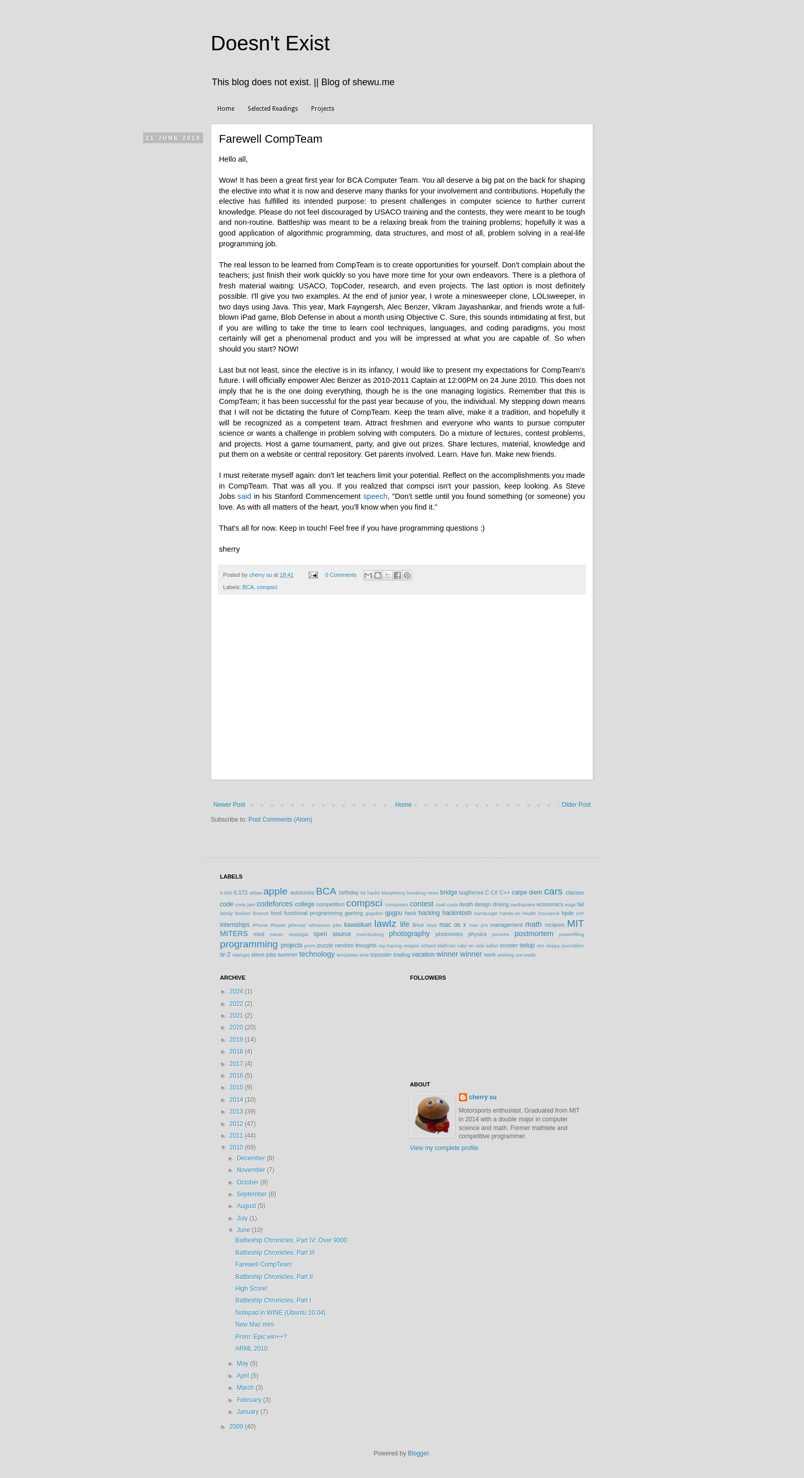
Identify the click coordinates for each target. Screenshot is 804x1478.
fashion (243, 913)
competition (330, 904)
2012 (237, 1123)
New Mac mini (254, 1324)
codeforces (275, 904)
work (490, 954)
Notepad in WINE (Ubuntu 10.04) (280, 1312)
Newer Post (229, 804)
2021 (237, 1015)
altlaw (255, 893)
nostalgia (298, 934)
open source (332, 934)
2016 (237, 1075)
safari (492, 945)
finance (261, 913)
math (533, 924)
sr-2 (225, 954)
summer (287, 954)
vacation (423, 954)
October (248, 1182)
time (364, 955)
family (226, 913)
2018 (237, 1051)
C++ (504, 892)
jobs (337, 925)
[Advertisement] (402, 703)
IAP (580, 913)
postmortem (533, 933)
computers (396, 904)
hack (410, 913)
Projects (322, 108)
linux (418, 925)
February (250, 1400)
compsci (267, 587)
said (244, 496)
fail (580, 904)
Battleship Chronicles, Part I (273, 1300)
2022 (237, 1003)
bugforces (471, 892)
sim (540, 945)
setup (526, 945)
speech (375, 496)
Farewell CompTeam (263, 1264)
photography (409, 933)
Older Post (576, 804)
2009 (237, 1426)
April (244, 1375)
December (252, 1158)
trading (401, 954)
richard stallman (437, 945)
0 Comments (340, 575)
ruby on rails (471, 945)
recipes (411, 945)
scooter (508, 945)
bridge (448, 892)
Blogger (418, 1453)
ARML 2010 (251, 1348)
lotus (432, 925)
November (252, 1170)
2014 (237, 1099)
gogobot (374, 913)
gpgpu (393, 913)
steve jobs (263, 954)
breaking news (422, 893)
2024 (237, 991)
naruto (277, 934)
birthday (348, 892)
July (243, 1218)
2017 (237, 1063)
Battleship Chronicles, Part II (274, 1276)
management (506, 925)
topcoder (381, 954)
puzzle (325, 945)
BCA (248, 587)
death (466, 904)
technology (317, 954)
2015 (237, 1087)
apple (276, 891)
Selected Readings (273, 108)
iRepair (278, 925)
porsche (500, 934)
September (253, 1194)
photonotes (449, 934)
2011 (237, 1135)
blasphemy (393, 893)
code (226, 904)
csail (441, 904)
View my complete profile (444, 1148)
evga (570, 904)
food (276, 913)
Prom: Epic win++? (261, 1336)
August (247, 1206)
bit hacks (370, 893)
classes (575, 892)
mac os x (452, 924)
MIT (575, 923)
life (404, 924)
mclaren (555, 925)
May (243, 1363)
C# (494, 892)
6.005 (226, 893)
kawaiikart (357, 924)
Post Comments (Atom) (280, 819)
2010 (237, 1147)
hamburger (486, 913)
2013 (237, 1111)
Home (225, 108)
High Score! (251, 1288)
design (483, 904)
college (304, 904)
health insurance (540, 913)
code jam (245, 904)
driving (501, 904)
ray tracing (389, 945)
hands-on (510, 913)
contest (421, 904)
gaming (354, 913)
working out (509, 955)
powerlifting (572, 934)
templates (347, 955)
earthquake (523, 904)
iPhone (260, 925)
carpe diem (527, 892)
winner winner (459, 954)
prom (310, 945)
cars (553, 891)
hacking (428, 913)
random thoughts (355, 945)
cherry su (483, 1097)
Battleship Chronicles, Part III (275, 1252)
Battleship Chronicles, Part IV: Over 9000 (291, 1240)
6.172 (241, 892)
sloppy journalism (565, 945)
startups (241, 955)
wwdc (530, 955)
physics (477, 934)
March (246, 1387)
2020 (237, 1027)
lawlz (385, 923)
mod (259, 934)
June (244, 1230)
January (248, 1411)
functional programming (313, 913)
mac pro (478, 925)
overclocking (370, 934)
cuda (452, 904)
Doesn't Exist (270, 43)
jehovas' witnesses (309, 925)
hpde (567, 913)
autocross (302, 892)
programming (249, 944)
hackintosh (456, 913)
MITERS (234, 933)
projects (292, 945)
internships (235, 924)
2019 (237, 1039)
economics (550, 904)
